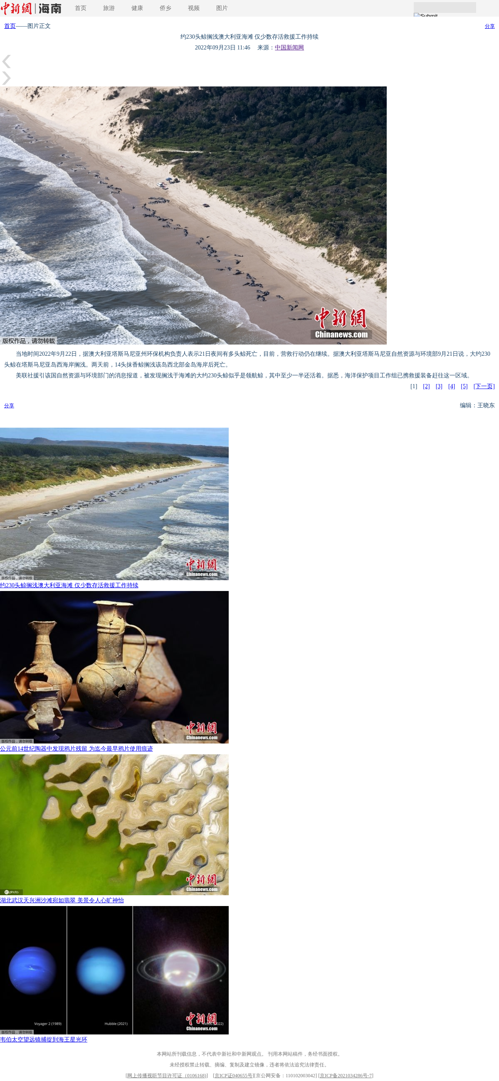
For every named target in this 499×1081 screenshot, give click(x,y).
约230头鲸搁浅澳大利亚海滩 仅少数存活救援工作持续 (69, 585)
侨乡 (165, 8)
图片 (222, 8)
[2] (426, 386)
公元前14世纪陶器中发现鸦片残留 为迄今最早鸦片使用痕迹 (76, 749)
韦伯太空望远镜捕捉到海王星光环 (43, 1040)
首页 (80, 8)
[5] (464, 386)
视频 (194, 8)
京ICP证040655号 (233, 1076)
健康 (137, 8)
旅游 (109, 8)
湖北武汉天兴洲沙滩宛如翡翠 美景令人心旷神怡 (62, 900)
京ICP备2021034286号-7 (346, 1076)
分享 (490, 26)
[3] (439, 386)
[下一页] (484, 386)
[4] (451, 386)
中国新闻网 (289, 47)
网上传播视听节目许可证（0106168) (166, 1076)
